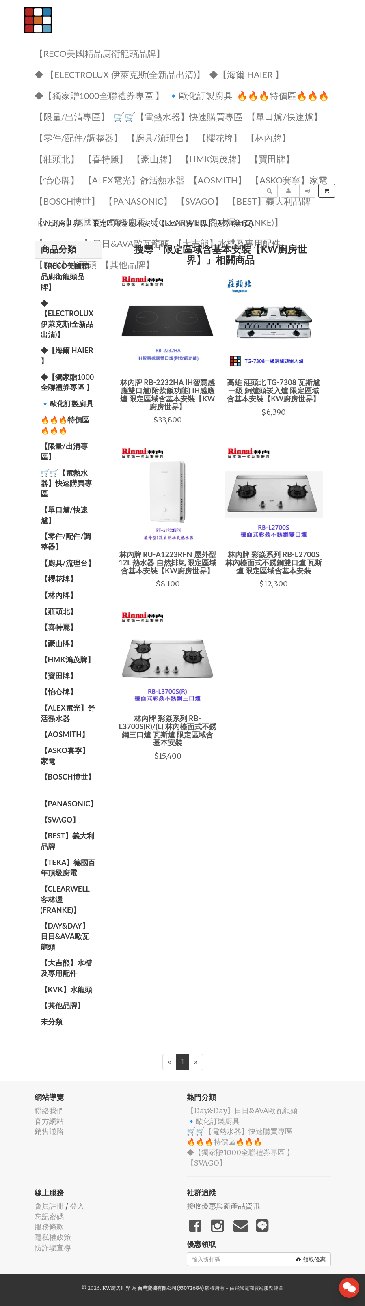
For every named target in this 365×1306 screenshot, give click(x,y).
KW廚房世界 (59, 223)
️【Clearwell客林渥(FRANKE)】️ (65, 899)
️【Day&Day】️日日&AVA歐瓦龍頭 (102, 243)
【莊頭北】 (57, 158)
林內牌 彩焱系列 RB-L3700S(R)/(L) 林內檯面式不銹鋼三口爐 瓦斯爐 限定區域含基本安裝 (167, 730)
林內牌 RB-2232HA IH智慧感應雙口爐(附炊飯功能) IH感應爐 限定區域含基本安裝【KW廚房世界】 (167, 394)
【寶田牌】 (272, 158)
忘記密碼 (49, 1216)
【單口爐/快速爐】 (284, 116)
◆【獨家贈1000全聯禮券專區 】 (99, 95)
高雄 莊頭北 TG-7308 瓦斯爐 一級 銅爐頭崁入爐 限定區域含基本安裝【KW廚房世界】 (273, 390)
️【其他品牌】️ (62, 1005)
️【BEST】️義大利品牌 (269, 200)
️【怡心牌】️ (57, 179)
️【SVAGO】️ (199, 200)
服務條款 (49, 1226)
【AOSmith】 (218, 179)
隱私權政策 (53, 1237)
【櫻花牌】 (219, 137)
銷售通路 (49, 1131)
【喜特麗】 (105, 158)
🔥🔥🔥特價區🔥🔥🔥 (283, 95)
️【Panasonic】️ (138, 200)
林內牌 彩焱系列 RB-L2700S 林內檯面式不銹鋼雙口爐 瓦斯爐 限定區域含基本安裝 (273, 562)
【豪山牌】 (154, 158)
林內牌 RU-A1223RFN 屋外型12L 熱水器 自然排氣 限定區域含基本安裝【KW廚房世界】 (167, 562)
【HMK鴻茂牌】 (213, 158)
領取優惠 (311, 1259)
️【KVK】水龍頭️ (66, 989)
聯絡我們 (49, 1110)
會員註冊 (49, 1206)
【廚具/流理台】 (160, 137)
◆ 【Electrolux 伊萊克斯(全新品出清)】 (120, 74)
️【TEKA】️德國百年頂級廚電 (68, 867)
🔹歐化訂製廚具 (200, 95)
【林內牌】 (268, 137)
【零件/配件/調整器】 (79, 137)
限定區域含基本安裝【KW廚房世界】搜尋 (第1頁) (172, 223)
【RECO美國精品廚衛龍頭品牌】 (100, 53)
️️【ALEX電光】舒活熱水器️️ (134, 179)
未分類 (52, 1021)
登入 (77, 1206)
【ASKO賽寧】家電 (289, 179)
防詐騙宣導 (53, 1247)
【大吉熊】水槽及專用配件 (227, 243)
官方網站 (49, 1121)
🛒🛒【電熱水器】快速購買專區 (178, 116)
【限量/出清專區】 (72, 116)
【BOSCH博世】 (67, 200)
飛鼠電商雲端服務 (254, 1288)
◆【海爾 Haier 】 (246, 74)
